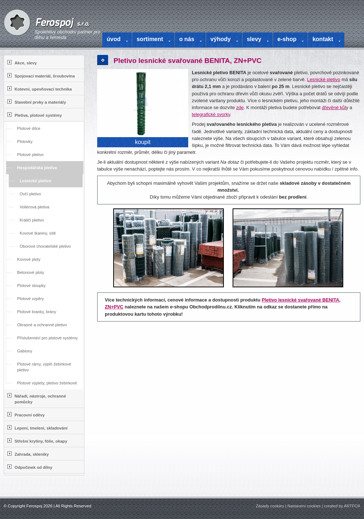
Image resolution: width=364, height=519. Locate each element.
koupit (143, 142)
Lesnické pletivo (323, 79)
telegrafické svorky (211, 114)
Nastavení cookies (304, 506)
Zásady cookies (270, 506)
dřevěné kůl (334, 107)
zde (240, 107)
